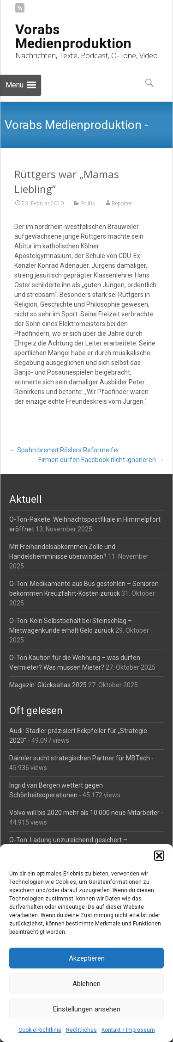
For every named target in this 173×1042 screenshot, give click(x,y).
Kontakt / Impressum (128, 1030)
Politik (87, 203)
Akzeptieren (87, 958)
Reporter (121, 203)
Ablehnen (86, 984)
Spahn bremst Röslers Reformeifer (64, 450)
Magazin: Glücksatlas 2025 (48, 685)
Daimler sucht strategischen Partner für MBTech (79, 758)
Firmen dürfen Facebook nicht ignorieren (101, 459)
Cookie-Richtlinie (39, 1030)
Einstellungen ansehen (86, 1009)
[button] (159, 855)
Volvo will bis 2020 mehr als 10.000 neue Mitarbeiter (84, 812)
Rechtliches (81, 1030)
